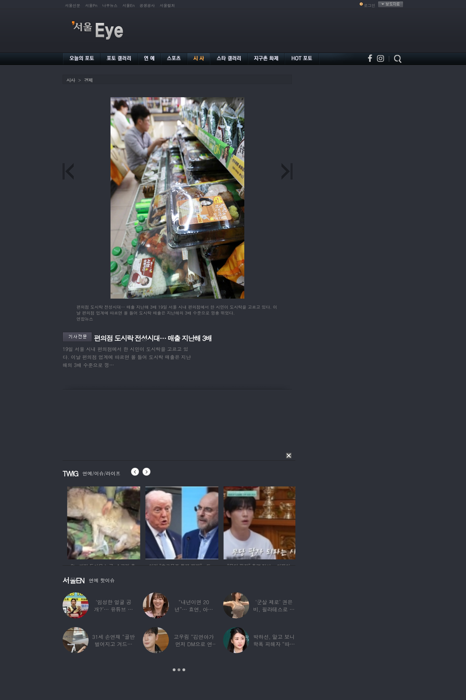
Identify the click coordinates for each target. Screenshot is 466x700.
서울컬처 (167, 5)
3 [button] (183, 669)
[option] (136, 521)
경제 (88, 80)
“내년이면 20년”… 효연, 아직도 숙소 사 (193, 609)
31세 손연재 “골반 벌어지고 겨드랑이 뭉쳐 (113, 644)
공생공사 (147, 5)
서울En (128, 5)
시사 (70, 80)
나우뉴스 (109, 5)
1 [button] (174, 669)
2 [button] (179, 669)
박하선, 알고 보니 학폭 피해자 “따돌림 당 (274, 644)
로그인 (369, 5)
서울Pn (91, 5)
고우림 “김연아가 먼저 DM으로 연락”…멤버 (194, 644)
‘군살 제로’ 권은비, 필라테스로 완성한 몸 (274, 609)
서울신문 (72, 5)
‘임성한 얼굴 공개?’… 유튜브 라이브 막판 (113, 609)
